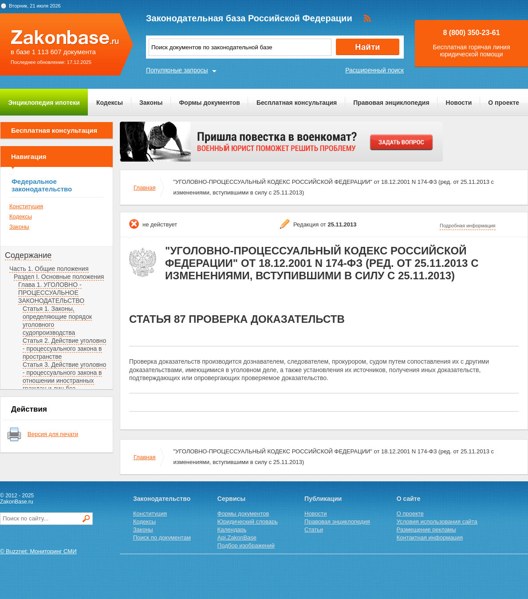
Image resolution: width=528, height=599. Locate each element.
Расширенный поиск (374, 70)
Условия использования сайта (437, 521)
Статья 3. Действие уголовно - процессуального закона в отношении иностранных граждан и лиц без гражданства (64, 380)
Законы (150, 102)
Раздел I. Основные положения (59, 276)
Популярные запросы (177, 70)
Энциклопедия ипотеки (44, 102)
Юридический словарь (247, 521)
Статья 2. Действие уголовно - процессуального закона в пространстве (64, 348)
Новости (459, 102)
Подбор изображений (246, 545)
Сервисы (231, 498)
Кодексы (109, 102)
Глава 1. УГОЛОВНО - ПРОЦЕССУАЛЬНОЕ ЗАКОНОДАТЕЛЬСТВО (51, 292)
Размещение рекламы (426, 529)
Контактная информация (430, 537)
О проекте (503, 102)
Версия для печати (53, 434)
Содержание (28, 255)
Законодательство (161, 498)
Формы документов (209, 102)
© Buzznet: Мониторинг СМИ (38, 551)
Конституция (26, 206)
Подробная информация (468, 225)
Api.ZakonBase (236, 537)
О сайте (409, 498)
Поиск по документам (162, 537)
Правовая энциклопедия (391, 102)
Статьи (313, 529)
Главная (144, 187)
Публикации (323, 498)
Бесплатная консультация (296, 102)
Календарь (232, 529)
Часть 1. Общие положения (49, 268)
